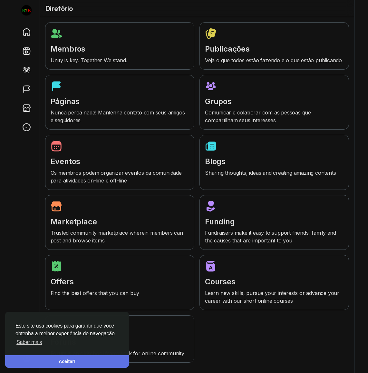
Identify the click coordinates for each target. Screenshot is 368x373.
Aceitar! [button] (67, 361)
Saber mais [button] (29, 342)
